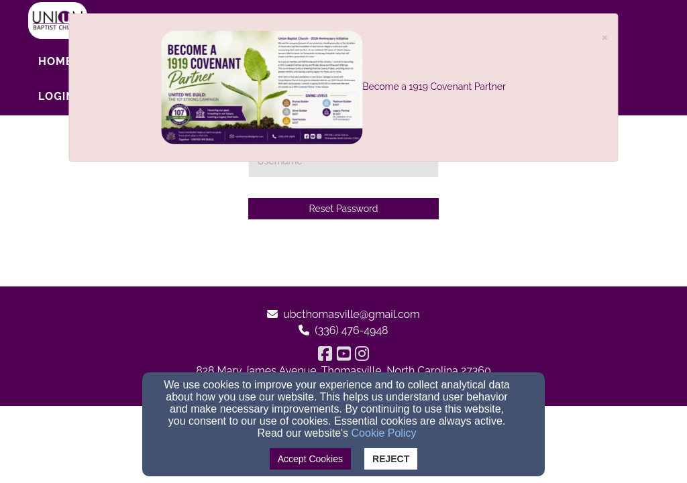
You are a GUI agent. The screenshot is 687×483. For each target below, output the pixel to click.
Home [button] (55, 61)
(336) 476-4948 (351, 330)
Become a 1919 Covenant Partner (434, 86)
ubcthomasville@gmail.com (351, 314)
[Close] (605, 37)
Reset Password (343, 208)
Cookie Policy (384, 433)
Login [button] (56, 96)
